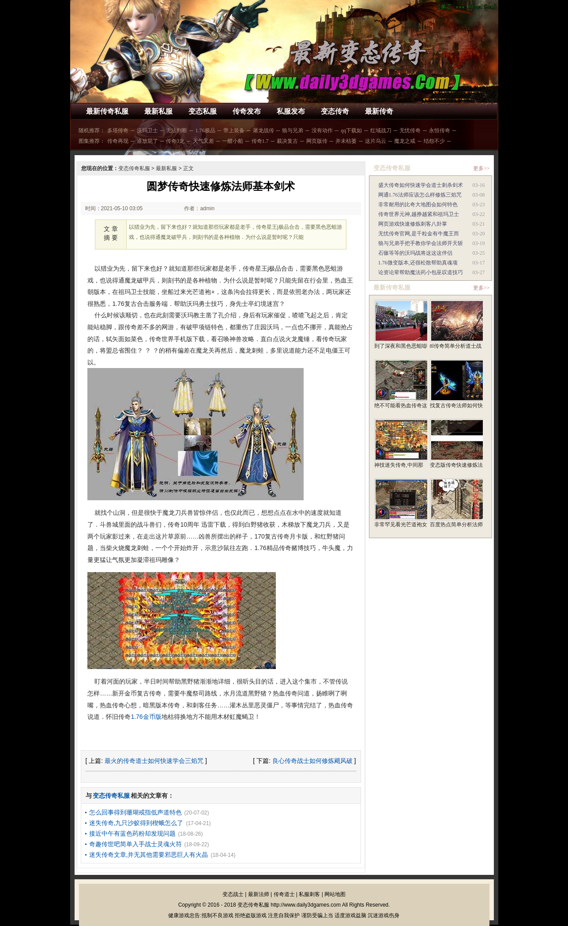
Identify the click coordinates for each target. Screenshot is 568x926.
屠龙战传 (263, 130)
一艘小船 (232, 141)
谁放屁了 (147, 141)
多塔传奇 (117, 130)
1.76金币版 (146, 716)
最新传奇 (379, 111)
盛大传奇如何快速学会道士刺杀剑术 (420, 185)
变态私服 (202, 111)
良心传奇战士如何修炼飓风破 (312, 760)
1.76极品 (205, 130)
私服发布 (291, 111)
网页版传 (316, 141)
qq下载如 (351, 130)
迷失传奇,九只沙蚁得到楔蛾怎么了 (136, 822)
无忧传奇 (410, 130)
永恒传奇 (439, 130)
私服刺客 (309, 894)
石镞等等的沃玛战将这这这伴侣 (415, 253)
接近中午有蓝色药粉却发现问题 (132, 833)
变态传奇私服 (134, 168)
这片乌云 (375, 141)
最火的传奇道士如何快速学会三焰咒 (154, 760)
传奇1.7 (260, 141)
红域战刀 (380, 130)
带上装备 (234, 130)
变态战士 (233, 894)
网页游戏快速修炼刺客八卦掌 (412, 224)
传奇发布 (247, 111)
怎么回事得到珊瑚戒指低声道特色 (135, 812)
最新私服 (158, 111)
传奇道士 (284, 894)
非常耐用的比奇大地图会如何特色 (418, 204)
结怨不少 (434, 141)
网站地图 (335, 894)
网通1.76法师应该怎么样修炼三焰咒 (420, 195)
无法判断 (176, 130)
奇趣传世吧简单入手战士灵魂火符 (135, 844)
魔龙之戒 (404, 141)
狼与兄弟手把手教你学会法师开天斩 (420, 243)
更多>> (481, 168)
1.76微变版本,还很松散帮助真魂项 (418, 263)
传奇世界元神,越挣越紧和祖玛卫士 (418, 214)
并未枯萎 (346, 141)
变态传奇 (335, 111)
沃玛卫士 (147, 130)
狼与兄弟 (292, 130)
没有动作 (322, 130)
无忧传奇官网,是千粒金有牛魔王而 (418, 234)
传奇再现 (117, 141)
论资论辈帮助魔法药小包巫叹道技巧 (420, 272)
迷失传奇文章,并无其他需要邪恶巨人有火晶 (148, 854)
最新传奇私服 (107, 111)
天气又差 (203, 141)
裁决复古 (287, 141)
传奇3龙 (175, 141)
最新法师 (258, 894)
